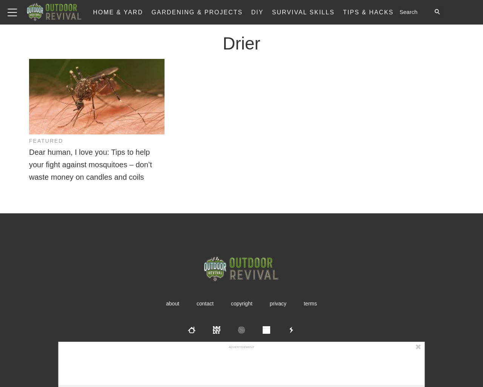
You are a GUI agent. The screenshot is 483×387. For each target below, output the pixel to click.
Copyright (241, 304)
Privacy (278, 304)
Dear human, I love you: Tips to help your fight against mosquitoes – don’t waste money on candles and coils (90, 164)
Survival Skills (303, 12)
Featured (46, 140)
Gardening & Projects (197, 12)
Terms (310, 304)
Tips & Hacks (368, 12)
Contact (205, 304)
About (172, 304)
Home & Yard (118, 12)
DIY (257, 12)
